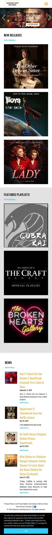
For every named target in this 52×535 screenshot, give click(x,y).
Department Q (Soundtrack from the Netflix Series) (31, 413)
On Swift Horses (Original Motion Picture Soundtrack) (33, 438)
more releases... (10, 40)
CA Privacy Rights (21, 504)
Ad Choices (33, 504)
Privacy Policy (9, 504)
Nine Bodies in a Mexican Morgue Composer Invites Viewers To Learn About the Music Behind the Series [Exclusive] (33, 465)
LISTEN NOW (32, 20)
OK (26, 531)
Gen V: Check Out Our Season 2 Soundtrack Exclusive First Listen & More (32, 380)
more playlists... (10, 199)
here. (32, 526)
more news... (10, 368)
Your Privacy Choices (23, 507)
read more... (25, 403)
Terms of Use (42, 504)
